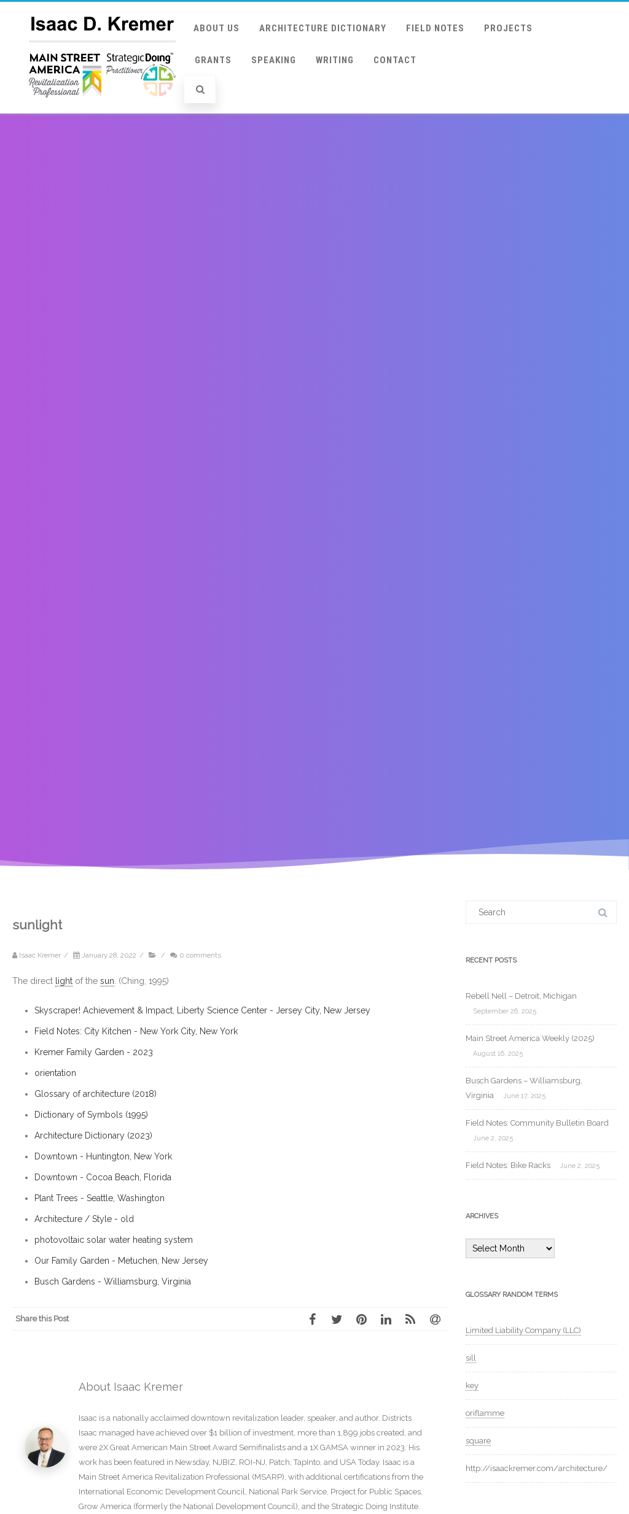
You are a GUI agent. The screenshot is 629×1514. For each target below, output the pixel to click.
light (63, 981)
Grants (213, 60)
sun (107, 981)
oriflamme (485, 1413)
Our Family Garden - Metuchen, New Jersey (121, 1261)
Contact (394, 60)
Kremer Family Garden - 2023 (93, 1052)
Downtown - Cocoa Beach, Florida (102, 1177)
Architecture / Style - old (84, 1219)
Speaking (273, 60)
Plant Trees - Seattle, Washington (99, 1198)
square (478, 1440)
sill (471, 1357)
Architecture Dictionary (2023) (93, 1135)
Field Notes (435, 28)
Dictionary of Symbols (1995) (91, 1115)
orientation (55, 1073)
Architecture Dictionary (322, 28)
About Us (216, 28)
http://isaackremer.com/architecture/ (537, 1468)
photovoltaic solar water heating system (113, 1240)
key (472, 1385)
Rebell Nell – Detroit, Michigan (521, 996)
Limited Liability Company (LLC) (523, 1330)
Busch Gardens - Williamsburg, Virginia (112, 1281)
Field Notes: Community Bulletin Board (537, 1123)
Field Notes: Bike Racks (508, 1165)
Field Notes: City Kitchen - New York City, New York (136, 1031)
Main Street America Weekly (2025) (530, 1038)
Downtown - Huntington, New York (103, 1156)
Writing (335, 60)
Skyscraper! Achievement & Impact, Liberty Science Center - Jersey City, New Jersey (202, 1010)
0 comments (200, 955)
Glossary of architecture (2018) (95, 1094)
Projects (508, 28)
